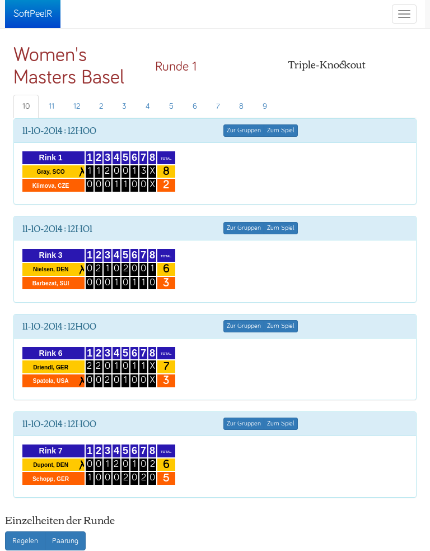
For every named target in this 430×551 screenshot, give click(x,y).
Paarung (65, 541)
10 (26, 106)
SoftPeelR (32, 14)
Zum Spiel (281, 130)
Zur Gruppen (244, 130)
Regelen (25, 541)
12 (76, 106)
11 (51, 106)
